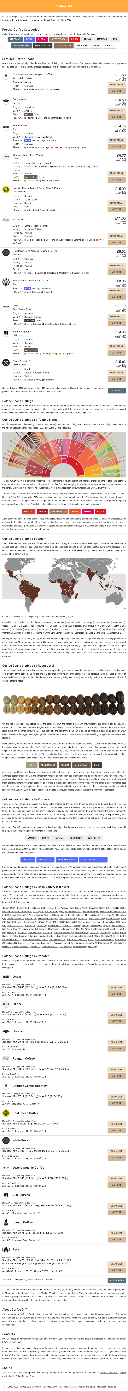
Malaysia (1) (102, 633)
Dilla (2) (108, 936)
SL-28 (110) (38, 911)
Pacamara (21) (113, 918)
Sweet (75, 511)
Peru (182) (48, 622)
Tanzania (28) (118, 626)
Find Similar (116, 84)
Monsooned (75, 838)
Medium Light (48, 765)
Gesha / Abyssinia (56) (110, 911)
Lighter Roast (63, 45)
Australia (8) (119, 629)
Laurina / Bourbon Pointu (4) (43, 936)
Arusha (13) (30, 925)
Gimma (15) (71, 922)
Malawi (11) (69, 629)
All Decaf (28, 860)
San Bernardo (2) (57, 939)
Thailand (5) (39, 633)
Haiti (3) (70, 633)
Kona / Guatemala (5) (64, 932)
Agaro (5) (94, 932)
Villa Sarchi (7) (118, 925)
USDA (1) (6, 946)
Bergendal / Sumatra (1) (86, 943)
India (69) (67, 626)
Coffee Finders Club (25, 1376)
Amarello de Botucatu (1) (41, 943)
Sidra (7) (43, 929)
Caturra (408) (8, 908)
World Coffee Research (59, 428)
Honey (45, 838)
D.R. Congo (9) (94, 629)
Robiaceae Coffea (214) (99, 908)
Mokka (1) (35, 946)
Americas (102, 39)
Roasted (28, 511)
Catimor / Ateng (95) (54, 911)
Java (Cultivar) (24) (68, 918)
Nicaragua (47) (80, 626)
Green (32, 765)
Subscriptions (22, 45)
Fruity (74, 39)
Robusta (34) (81, 915)
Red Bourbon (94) (91, 911)
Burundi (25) (8, 629)
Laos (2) (92, 633)
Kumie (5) (47, 932)
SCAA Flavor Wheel (100, 488)
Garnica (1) (23, 943)
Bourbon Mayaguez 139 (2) (35, 939)
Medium (65, 765)
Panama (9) (80, 629)
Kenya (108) (92, 622)
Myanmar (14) (34, 629)
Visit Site (116, 91)
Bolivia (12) (57, 629)
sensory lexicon (43, 481)
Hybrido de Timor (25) (48, 918)
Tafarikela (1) (119, 943)
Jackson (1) (11, 943)
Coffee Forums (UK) (109, 1372)
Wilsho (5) (22, 932)
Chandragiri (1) (105, 943)
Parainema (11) (55, 925)
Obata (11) (42, 925)
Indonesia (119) (78, 622)
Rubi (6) (80, 929)
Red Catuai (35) (56, 915)
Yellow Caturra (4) (21, 936)
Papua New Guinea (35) (99, 626)
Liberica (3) (77, 936)
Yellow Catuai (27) (15, 918)
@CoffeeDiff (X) (66, 1387)
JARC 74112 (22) (97, 918)
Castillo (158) (119, 908)
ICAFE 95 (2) (119, 936)
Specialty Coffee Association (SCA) (28, 428)
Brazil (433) (23, 622)
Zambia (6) (19, 633)
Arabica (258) (67, 908)
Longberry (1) (66, 946)
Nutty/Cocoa (58, 39)
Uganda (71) (56, 626)
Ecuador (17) (21, 629)
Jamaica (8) (107, 629)
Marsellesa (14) (113, 922)
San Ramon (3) (64, 936)
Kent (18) (21, 922)
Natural (59, 838)
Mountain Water (66, 860)
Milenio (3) (99, 936)
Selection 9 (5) (81, 932)
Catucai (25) (30, 918)
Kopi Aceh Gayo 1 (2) (77, 939)
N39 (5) (115, 932)
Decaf (29, 39)
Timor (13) (46, 629)
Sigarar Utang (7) (30, 929)
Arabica (109, 45)
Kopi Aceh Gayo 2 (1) (64, 943)
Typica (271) (53, 908)
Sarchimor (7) (68, 929)
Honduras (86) (41, 626)
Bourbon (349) (23, 908)
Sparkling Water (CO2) (93, 860)
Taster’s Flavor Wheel (86, 424)
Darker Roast (42, 45)
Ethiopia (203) (35, 622)
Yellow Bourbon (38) (38, 915)
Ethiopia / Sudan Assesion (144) (17, 911)
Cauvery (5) (105, 932)
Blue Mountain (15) (86, 922)
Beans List (116, 987)
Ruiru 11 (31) (113, 915)
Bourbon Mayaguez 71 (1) (85, 946)
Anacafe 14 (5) (35, 932)
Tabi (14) (100, 922)
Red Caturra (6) (101, 929)
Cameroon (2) (81, 633)
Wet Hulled (94, 838)
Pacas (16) (44, 922)
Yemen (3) (60, 633)
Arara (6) (89, 929)
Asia (115, 39)
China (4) (50, 633)
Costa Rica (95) (9, 626)
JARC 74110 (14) (15, 925)
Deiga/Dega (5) (9, 932)
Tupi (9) (106, 925)
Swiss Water (45, 860)
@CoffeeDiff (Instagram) (85, 1387)
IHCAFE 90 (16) (57, 922)
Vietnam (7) (7, 633)
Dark (96, 765)
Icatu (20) (11, 922)
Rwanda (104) (105, 622)
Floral (42, 39)
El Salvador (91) (26, 626)
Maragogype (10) (81, 925)
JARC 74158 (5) (117, 929)
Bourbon (82, 45)
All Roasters (117, 1280)
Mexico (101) (119, 622)
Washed (32, 838)
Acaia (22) (83, 918)
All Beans (15, 39)
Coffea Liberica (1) (50, 946)
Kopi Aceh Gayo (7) (11, 929)
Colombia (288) (39, 908)
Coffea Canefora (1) (21, 946)
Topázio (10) (96, 925)
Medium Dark (81, 765)
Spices (42, 511)
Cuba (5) (29, 633)
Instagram (111, 1339)
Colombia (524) (9, 622)
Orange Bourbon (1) (104, 939)
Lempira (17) (32, 922)
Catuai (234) (81, 908)
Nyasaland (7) (54, 929)
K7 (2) (91, 939)
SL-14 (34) (70, 915)
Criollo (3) (88, 936)
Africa (87, 39)
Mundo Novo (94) (73, 911)
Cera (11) (67, 925)
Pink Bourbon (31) (97, 915)
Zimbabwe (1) (115, 633)
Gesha (96, 45)
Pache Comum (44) (19, 915)
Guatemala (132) (62, 622)
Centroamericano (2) (11, 939)
